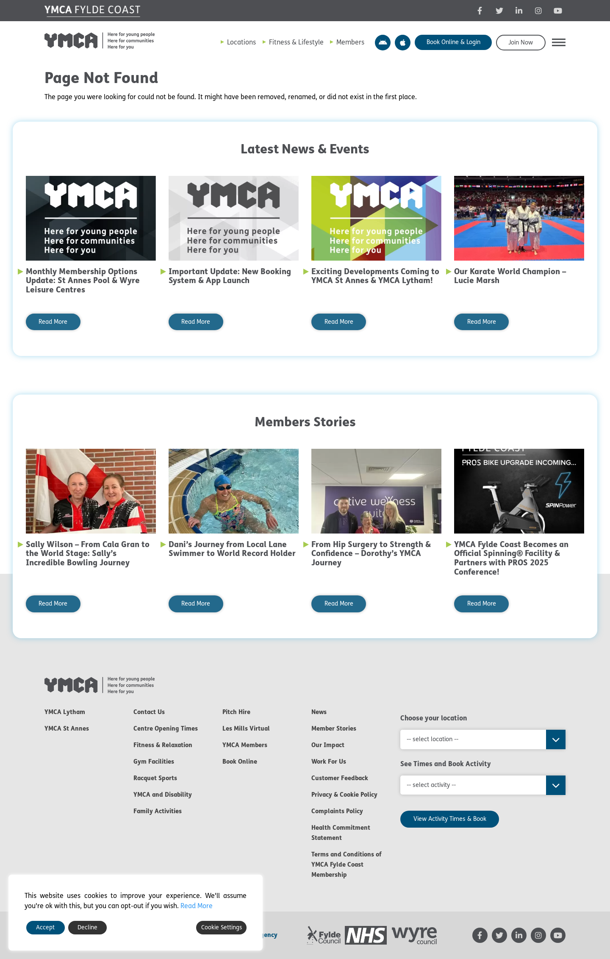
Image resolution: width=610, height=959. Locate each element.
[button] (559, 42)
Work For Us (328, 761)
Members (350, 42)
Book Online (239, 761)
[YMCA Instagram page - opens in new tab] (538, 10)
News (319, 712)
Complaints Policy (337, 811)
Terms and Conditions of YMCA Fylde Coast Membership (346, 864)
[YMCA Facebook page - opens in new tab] (480, 10)
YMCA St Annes (66, 728)
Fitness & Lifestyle (296, 42)
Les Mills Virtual (246, 728)
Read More (53, 321)
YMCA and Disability (162, 794)
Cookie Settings (221, 927)
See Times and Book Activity (445, 763)
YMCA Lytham (64, 712)
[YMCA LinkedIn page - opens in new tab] (519, 10)
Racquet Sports (155, 778)
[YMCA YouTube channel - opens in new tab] (558, 10)
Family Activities (157, 811)
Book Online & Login (453, 42)
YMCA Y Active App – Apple (402, 42)
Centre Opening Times (165, 728)
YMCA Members (244, 745)
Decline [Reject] (87, 927)
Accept (45, 927)
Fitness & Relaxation (162, 745)
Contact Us (149, 712)
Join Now (520, 42)
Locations (241, 42)
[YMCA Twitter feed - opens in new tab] (499, 10)
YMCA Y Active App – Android (383, 42)
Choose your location (433, 718)
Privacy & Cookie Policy (344, 794)
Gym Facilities (153, 761)
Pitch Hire (236, 712)
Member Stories (333, 728)
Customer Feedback (339, 778)
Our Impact (327, 745)
